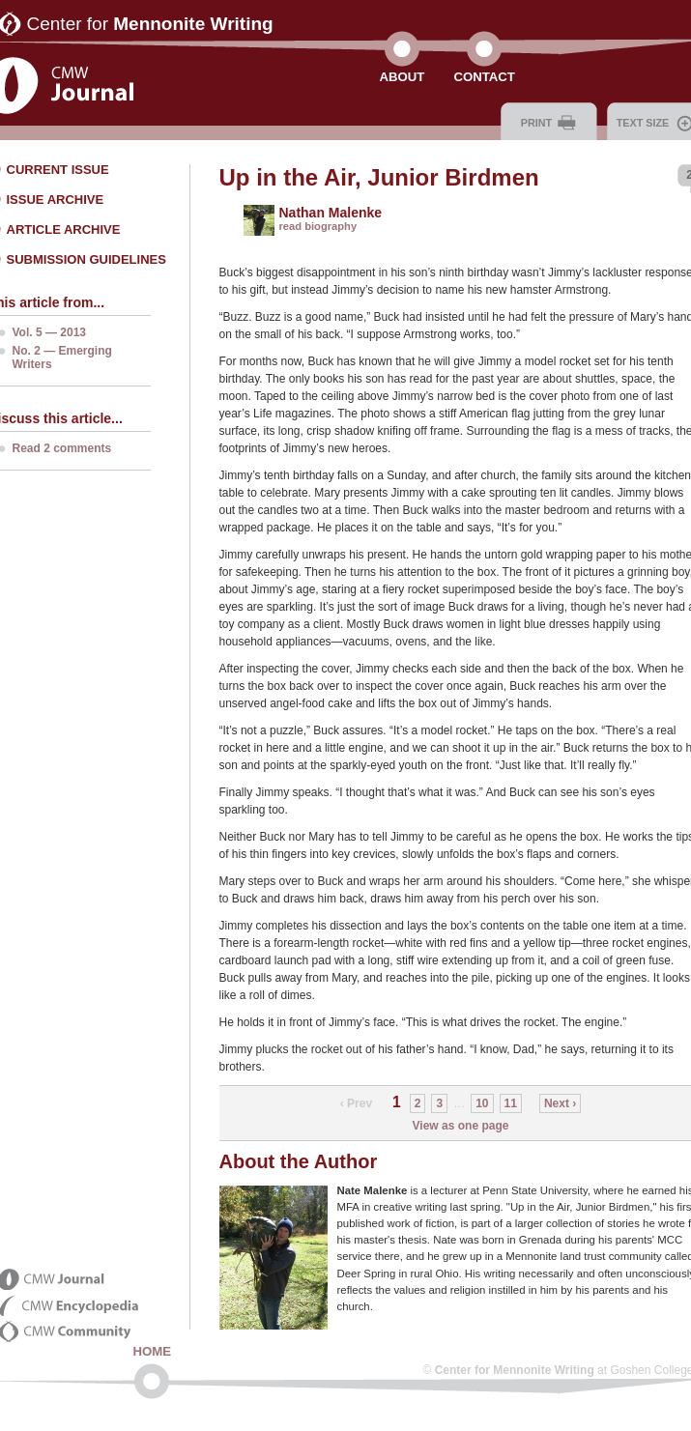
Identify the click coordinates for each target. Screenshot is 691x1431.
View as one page (461, 1125)
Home (152, 1351)
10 (481, 1103)
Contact (483, 77)
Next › (560, 1103)
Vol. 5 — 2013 (49, 332)
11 (510, 1103)
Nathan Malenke (331, 212)
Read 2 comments (62, 448)
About (402, 77)
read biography (318, 226)
